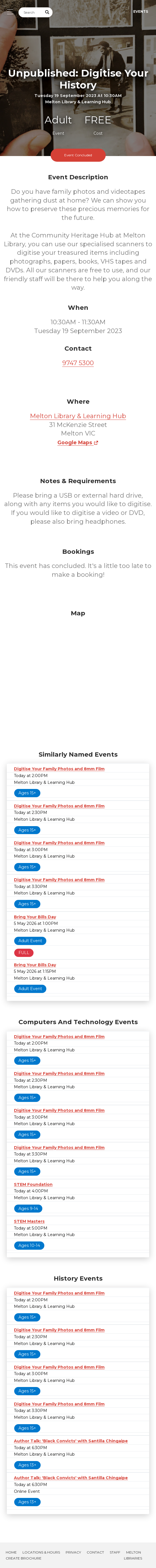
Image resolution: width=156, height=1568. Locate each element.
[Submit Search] (47, 12)
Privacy (73, 1552)
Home (11, 1552)
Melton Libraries (133, 1555)
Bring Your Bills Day (35, 916)
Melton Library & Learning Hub (78, 416)
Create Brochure (23, 1558)
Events (140, 11)
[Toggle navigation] (8, 12)
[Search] (30, 12)
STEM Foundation (33, 1184)
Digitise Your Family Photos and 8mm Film (59, 768)
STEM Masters (29, 1221)
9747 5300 (78, 363)
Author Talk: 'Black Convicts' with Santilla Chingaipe (71, 1440)
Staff (115, 1552)
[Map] (78, 679)
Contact (95, 1552)
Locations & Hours (41, 1552)
